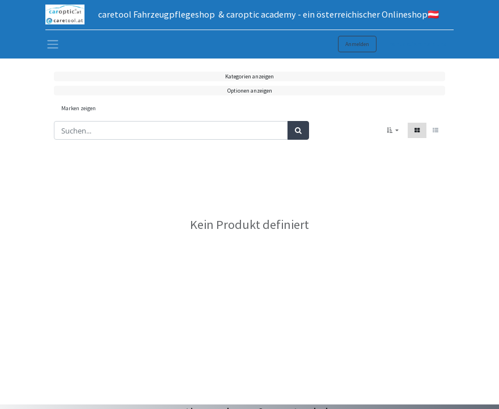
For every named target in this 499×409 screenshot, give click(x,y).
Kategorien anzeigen (249, 76)
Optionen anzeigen (249, 90)
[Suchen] (298, 130)
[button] (393, 130)
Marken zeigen (78, 108)
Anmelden (357, 44)
